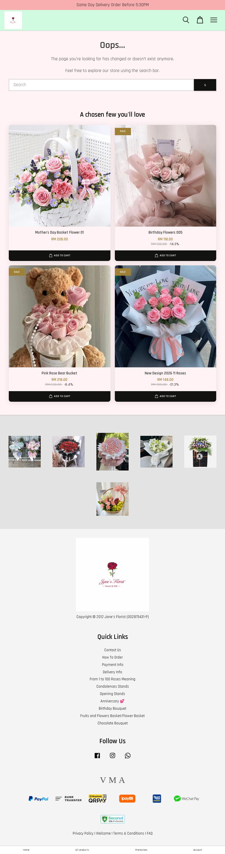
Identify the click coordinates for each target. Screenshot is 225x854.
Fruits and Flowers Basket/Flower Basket (112, 716)
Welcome (103, 833)
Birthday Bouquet (112, 708)
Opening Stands (112, 693)
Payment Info (112, 664)
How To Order (112, 657)
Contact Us (112, 650)
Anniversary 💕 (112, 701)
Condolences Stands (112, 686)
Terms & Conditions (128, 833)
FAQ (150, 833)
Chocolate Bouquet (113, 723)
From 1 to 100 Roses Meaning (112, 679)
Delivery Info (112, 672)
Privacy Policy (83, 833)
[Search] (101, 85)
